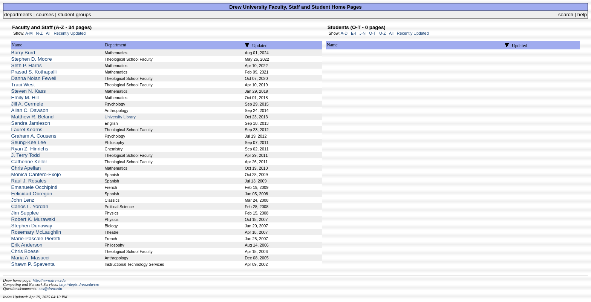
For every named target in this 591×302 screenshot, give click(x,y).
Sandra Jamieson (31, 123)
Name (17, 45)
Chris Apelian (26, 168)
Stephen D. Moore (31, 59)
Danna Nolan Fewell (34, 78)
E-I (353, 33)
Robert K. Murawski (33, 219)
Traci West (23, 84)
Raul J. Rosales (28, 181)
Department (115, 45)
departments (18, 14)
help (582, 14)
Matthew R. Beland (32, 117)
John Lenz (23, 200)
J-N (362, 33)
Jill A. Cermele (27, 104)
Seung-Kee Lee (28, 142)
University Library (119, 117)
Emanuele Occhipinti (34, 187)
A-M (29, 33)
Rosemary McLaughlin (36, 232)
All (48, 33)
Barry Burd (23, 52)
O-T (372, 33)
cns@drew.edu (50, 289)
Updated (260, 45)
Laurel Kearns (27, 129)
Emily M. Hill (25, 97)
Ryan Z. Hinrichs (30, 149)
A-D (344, 33)
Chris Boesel (25, 251)
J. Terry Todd (25, 155)
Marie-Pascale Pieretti (35, 238)
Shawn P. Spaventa (33, 264)
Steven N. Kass (28, 91)
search (565, 14)
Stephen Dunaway (31, 225)
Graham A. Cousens (34, 136)
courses (45, 14)
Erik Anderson (27, 245)
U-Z (382, 33)
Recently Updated (70, 33)
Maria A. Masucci (30, 258)
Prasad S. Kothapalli (34, 72)
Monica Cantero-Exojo (36, 174)
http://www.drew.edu (49, 280)
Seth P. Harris (26, 65)
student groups (74, 14)
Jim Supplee (25, 213)
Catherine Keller (29, 161)
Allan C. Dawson (30, 110)
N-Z (39, 33)
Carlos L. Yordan (30, 206)
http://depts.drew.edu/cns (79, 284)
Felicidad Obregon (31, 193)
